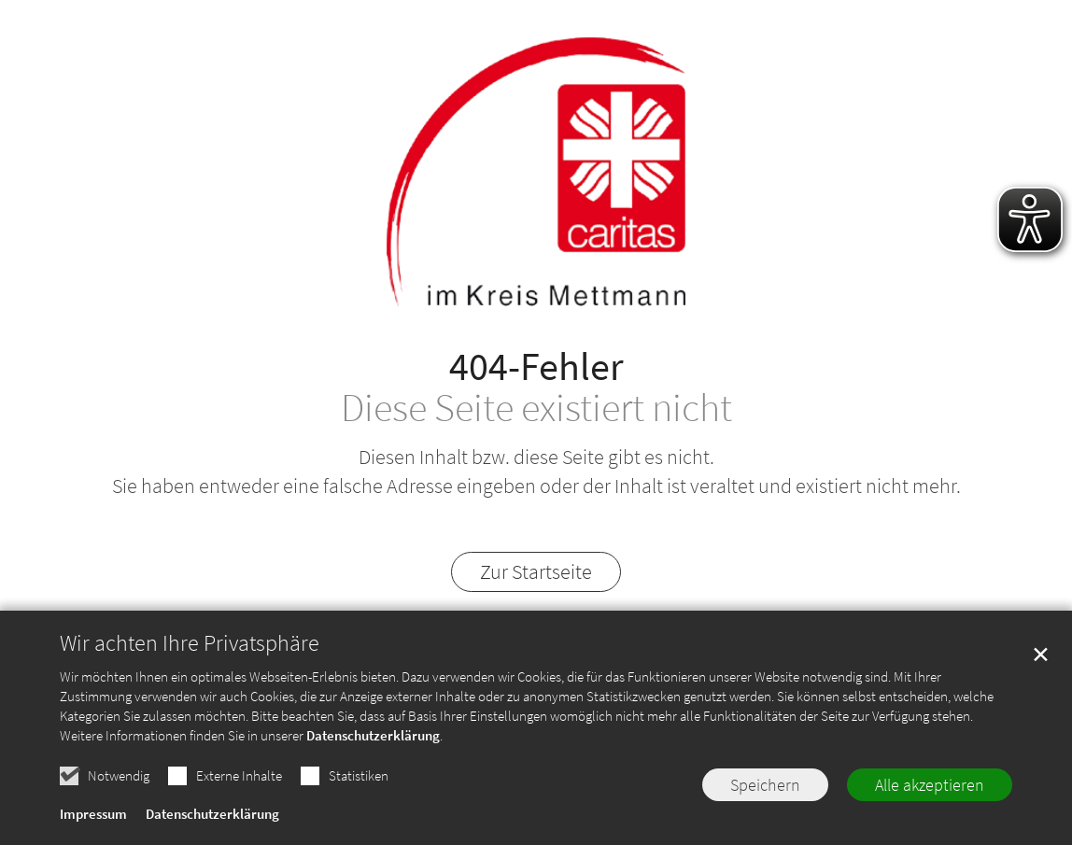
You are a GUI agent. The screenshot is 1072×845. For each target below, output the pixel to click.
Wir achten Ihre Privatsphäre (189, 644)
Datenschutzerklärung (373, 736)
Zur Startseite (536, 571)
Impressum (93, 815)
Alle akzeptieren (929, 785)
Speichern (765, 785)
